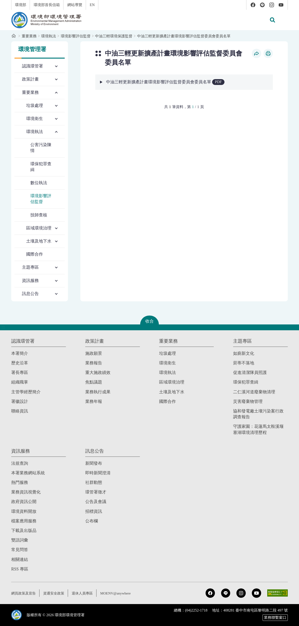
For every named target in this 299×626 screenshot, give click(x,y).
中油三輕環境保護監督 (113, 36)
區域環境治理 (171, 382)
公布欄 (91, 520)
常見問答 (19, 549)
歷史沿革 (19, 362)
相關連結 (19, 559)
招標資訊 (93, 511)
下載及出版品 (23, 530)
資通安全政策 (56, 593)
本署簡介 (19, 353)
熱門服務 (19, 482)
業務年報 (93, 401)
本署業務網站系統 (28, 472)
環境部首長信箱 (47, 5)
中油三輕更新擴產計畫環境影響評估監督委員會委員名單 (184, 36)
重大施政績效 (97, 372)
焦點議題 (93, 382)
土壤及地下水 (171, 391)
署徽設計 (19, 401)
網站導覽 (74, 5)
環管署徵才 (95, 491)
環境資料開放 (23, 511)
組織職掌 (19, 382)
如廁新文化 (243, 353)
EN (92, 5)
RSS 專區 (19, 568)
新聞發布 (93, 463)
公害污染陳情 (40, 147)
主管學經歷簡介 (26, 391)
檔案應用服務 (23, 520)
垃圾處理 (167, 353)
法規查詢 (19, 463)
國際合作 (34, 254)
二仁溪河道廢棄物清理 (254, 391)
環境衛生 (167, 362)
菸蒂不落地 (243, 362)
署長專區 (19, 372)
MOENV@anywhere (120, 593)
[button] (272, 20)
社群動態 (93, 482)
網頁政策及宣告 (24, 593)
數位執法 (38, 182)
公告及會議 (95, 501)
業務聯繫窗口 (275, 617)
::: (3, 2)
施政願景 (93, 353)
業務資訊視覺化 (26, 491)
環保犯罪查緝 (40, 167)
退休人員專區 (86, 593)
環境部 (20, 5)
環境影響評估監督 (76, 36)
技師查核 (38, 215)
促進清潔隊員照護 (250, 372)
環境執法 (48, 36)
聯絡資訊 (19, 410)
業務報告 (93, 362)
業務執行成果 (97, 391)
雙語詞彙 (19, 540)
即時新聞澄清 (97, 472)
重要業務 (29, 36)
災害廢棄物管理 (248, 401)
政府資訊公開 (23, 501)
